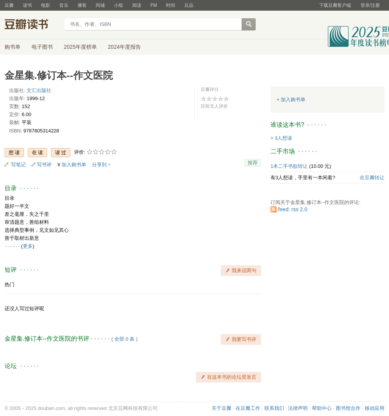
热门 (9, 284)
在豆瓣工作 (248, 408)
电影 (45, 5)
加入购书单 (74, 164)
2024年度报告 (124, 47)
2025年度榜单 (80, 47)
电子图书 (42, 47)
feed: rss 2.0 (292, 209)
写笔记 (18, 164)
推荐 (253, 163)
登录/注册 (370, 5)
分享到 (99, 164)
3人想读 (283, 138)
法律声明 (298, 408)
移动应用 (374, 408)
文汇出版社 (39, 90)
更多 (28, 246)
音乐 (63, 5)
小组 (118, 5)
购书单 (13, 47)
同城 (100, 5)
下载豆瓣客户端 (335, 5)
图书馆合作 (348, 408)
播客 (82, 5)
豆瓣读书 (32, 25)
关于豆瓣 (221, 408)
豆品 (188, 5)
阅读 (136, 5)
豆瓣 (9, 5)
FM (153, 5)
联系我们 (274, 408)
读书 (27, 5)
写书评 (44, 164)
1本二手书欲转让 (289, 166)
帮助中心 (322, 408)
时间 (170, 5)
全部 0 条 (124, 339)
